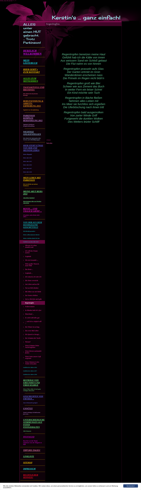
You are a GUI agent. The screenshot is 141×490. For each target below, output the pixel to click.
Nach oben (49, 143)
